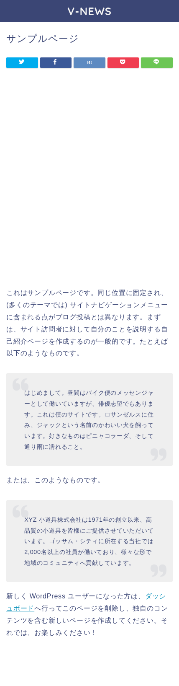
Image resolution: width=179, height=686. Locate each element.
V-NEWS (89, 11)
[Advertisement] (89, 184)
